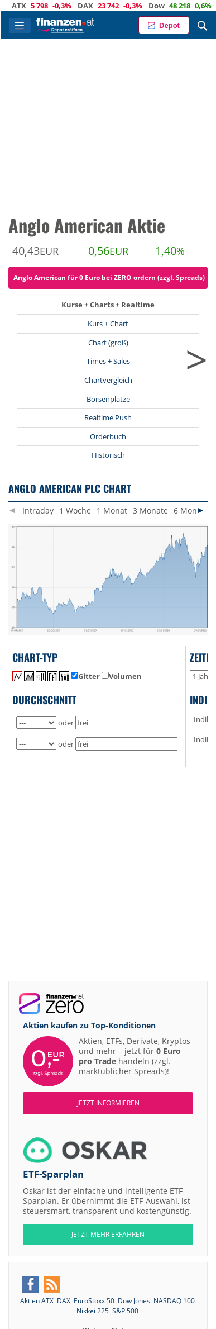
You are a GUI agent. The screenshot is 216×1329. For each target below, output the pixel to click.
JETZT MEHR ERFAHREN (108, 1234)
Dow (167, 6)
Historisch (108, 455)
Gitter (85, 676)
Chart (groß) (108, 343)
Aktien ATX (37, 1301)
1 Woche (75, 510)
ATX (29, 6)
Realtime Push (108, 417)
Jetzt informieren (108, 1103)
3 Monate (150, 510)
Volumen (122, 676)
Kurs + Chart (108, 324)
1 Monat (112, 510)
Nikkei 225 (92, 1311)
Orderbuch (108, 436)
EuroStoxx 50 (94, 1301)
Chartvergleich (108, 380)
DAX (96, 6)
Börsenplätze (108, 399)
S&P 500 (125, 1311)
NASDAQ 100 (174, 1301)
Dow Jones (134, 1301)
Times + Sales (108, 361)
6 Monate (191, 510)
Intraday (38, 510)
